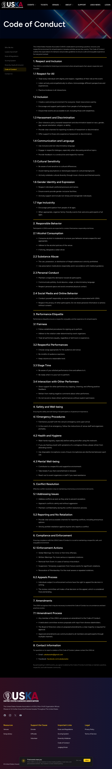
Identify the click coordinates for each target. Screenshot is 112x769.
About (69, 5)
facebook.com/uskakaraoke (57, 659)
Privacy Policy (89, 729)
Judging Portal (62, 747)
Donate (33, 729)
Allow (87, 760)
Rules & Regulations (11, 56)
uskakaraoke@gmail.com (53, 654)
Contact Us (9, 74)
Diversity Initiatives (64, 738)
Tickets (44, 5)
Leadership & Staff (11, 52)
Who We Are (9, 47)
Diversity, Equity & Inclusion (14, 65)
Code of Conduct (11, 69)
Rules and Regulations (65, 729)
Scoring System (10, 61)
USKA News (95, 5)
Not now (78, 760)
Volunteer (34, 738)
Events (32, 5)
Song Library (8, 734)
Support (82, 5)
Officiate (34, 734)
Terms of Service (90, 734)
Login (107, 5)
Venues (56, 5)
